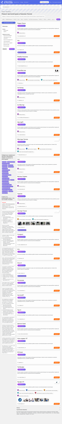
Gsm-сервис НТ (22, 339)
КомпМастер (21, 71)
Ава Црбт (20, 122)
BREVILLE (40, 19)
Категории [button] (26, 2)
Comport (20, 235)
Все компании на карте (8, 22)
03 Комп (20, 353)
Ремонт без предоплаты (8, 39)
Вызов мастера (6, 44)
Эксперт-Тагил (22, 211)
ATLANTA (14, 19)
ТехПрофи (20, 368)
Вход (51, 2)
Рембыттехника (22, 57)
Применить (12, 49)
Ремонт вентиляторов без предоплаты (50, 80)
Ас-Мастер (20, 105)
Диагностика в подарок (8, 42)
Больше (58, 19)
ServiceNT (20, 296)
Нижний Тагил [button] (16, 2)
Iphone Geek (21, 324)
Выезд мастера (22, 33)
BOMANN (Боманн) (9, 19)
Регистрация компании (56, 2)
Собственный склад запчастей (7, 38)
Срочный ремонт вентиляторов (34, 80)
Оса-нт (19, 263)
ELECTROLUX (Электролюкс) (33, 19)
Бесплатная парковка (8, 35)
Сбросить (4, 49)
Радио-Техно (21, 23)
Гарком (19, 194)
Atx (18, 40)
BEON (22, 19)
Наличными (6, 30)
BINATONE (26, 19)
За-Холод (20, 88)
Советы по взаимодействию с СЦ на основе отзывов (8, 198)
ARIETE (3, 19)
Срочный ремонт (7, 41)
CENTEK (44, 19)
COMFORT (49, 19)
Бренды (21, 2)
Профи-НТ (20, 382)
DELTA (53, 19)
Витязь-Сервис (22, 177)
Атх (18, 250)
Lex (18, 159)
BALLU (19, 19)
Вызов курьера (6, 45)
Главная (3, 11)
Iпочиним (20, 281)
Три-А (19, 310)
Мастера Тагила (22, 139)
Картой (5, 31)
